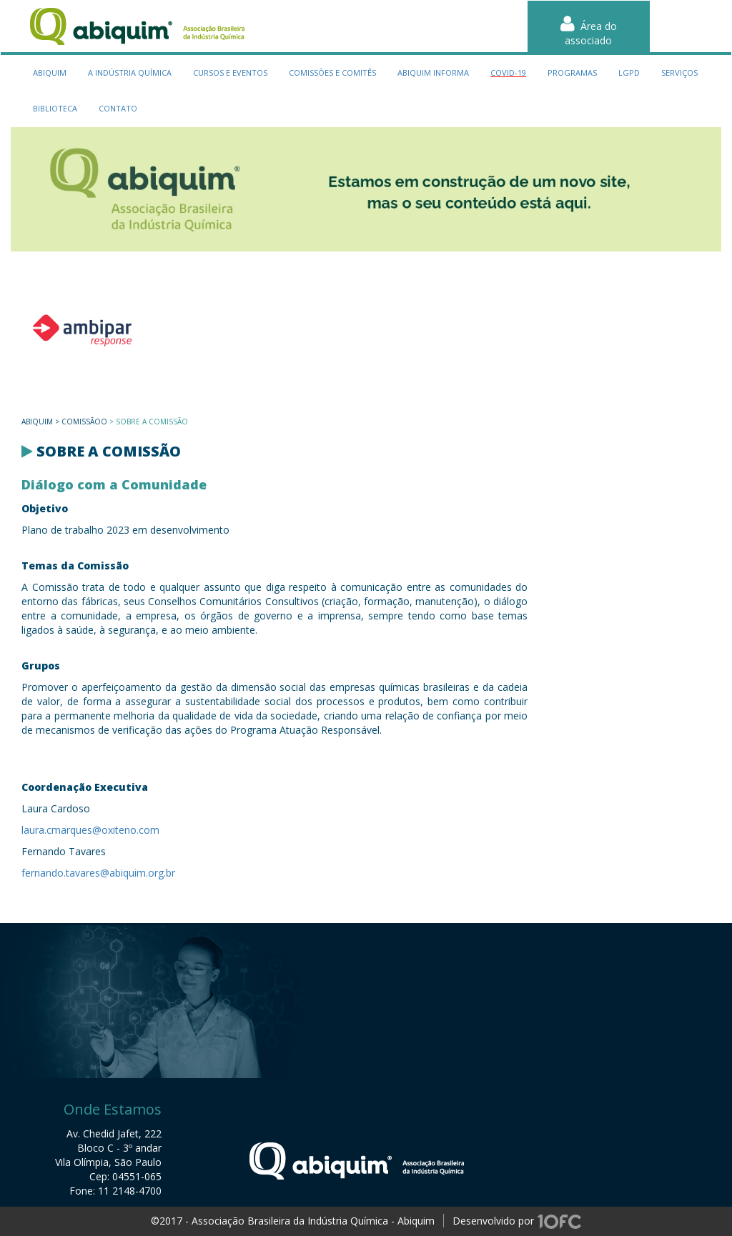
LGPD (629, 72)
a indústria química (130, 72)
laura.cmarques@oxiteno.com (90, 830)
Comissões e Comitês (332, 72)
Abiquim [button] (49, 72)
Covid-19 (508, 72)
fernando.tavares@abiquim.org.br (98, 872)
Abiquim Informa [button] (433, 72)
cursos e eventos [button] (230, 72)
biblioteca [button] (55, 108)
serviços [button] (679, 72)
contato (118, 108)
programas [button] (572, 72)
